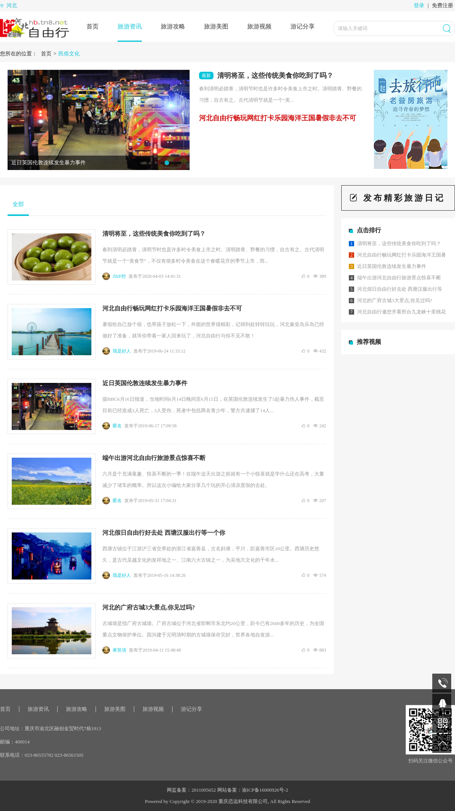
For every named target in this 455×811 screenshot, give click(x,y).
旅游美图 (216, 26)
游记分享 (302, 26)
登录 (419, 5)
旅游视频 (259, 26)
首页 (92, 26)
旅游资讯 (130, 26)
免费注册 (442, 5)
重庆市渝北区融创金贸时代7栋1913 (63, 728)
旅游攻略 (173, 26)
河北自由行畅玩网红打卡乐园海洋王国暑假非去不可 (277, 118)
